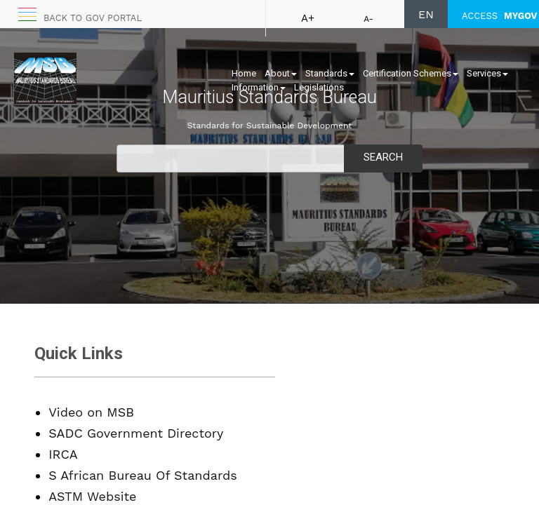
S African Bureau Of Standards (142, 475)
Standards (329, 73)
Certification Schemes (410, 73)
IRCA (62, 454)
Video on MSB (91, 412)
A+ (307, 18)
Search (383, 157)
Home (244, 73)
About (281, 73)
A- (368, 19)
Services (487, 73)
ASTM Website (92, 496)
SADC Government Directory (135, 433)
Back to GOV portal (93, 18)
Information (259, 87)
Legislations (319, 87)
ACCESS (499, 16)
